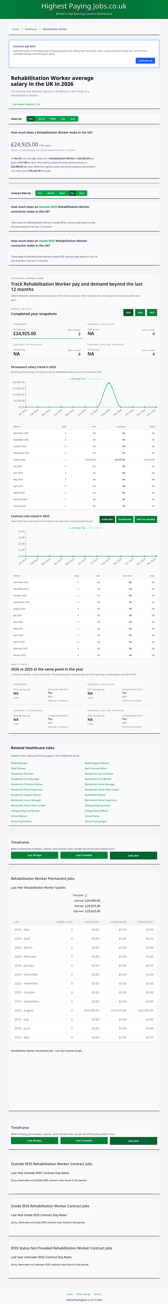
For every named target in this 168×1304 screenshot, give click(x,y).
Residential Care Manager (25, 779)
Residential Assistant (22, 773)
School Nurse (92, 816)
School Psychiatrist (21, 821)
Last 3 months (84, 855)
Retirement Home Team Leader (28, 805)
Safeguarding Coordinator (25, 810)
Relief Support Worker (97, 763)
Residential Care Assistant (99, 773)
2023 (152, 312)
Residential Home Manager (100, 784)
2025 (128, 312)
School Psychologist (96, 821)
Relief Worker (18, 768)
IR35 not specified (146, 519)
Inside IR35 (107, 519)
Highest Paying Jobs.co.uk (84, 6)
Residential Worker (95, 795)
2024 (140, 312)
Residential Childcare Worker (27, 784)
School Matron (19, 816)
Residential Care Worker (98, 779)
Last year (133, 855)
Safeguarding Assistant (97, 805)
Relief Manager (19, 763)
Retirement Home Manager (26, 800)
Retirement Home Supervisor (101, 800)
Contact (97, 1294)
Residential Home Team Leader (102, 789)
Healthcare (31, 29)
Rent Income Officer (96, 768)
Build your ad (145, 60)
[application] (84, 398)
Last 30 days (34, 855)
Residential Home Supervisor (27, 789)
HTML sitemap (83, 1294)
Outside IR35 (124, 519)
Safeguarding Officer (96, 810)
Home (15, 29)
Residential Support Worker (26, 795)
